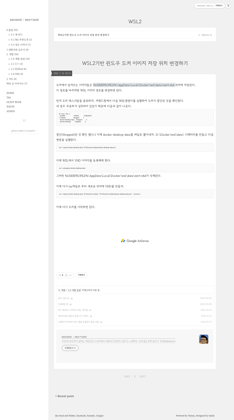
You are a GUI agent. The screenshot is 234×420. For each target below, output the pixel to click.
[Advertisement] (24, 186)
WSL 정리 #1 (63, 298)
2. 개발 (12, 54)
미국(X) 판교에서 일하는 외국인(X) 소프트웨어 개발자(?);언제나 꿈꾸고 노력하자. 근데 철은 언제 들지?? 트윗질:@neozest (118, 341)
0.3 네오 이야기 (20, 44)
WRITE (10, 106)
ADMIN (10, 111)
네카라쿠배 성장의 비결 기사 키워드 (73, 316)
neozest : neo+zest (24, 19)
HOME (10, 93)
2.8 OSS (16, 73)
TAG (8, 97)
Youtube (91, 415)
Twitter (72, 415)
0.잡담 (12, 30)
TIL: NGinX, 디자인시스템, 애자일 (73, 310)
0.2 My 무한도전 (21, 39)
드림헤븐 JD (63, 304)
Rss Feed (59, 415)
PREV (127, 376)
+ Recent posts (64, 396)
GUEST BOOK (13, 102)
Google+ (100, 415)
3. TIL (11, 79)
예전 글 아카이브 (16, 83)
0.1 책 (16, 34)
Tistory (191, 415)
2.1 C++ (16, 63)
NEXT (142, 376)
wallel (211, 415)
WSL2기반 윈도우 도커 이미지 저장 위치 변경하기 (83, 34)
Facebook (81, 415)
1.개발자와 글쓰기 (17, 49)
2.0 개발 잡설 (20, 58)
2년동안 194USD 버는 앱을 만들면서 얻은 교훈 (78, 321)
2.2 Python (18, 68)
